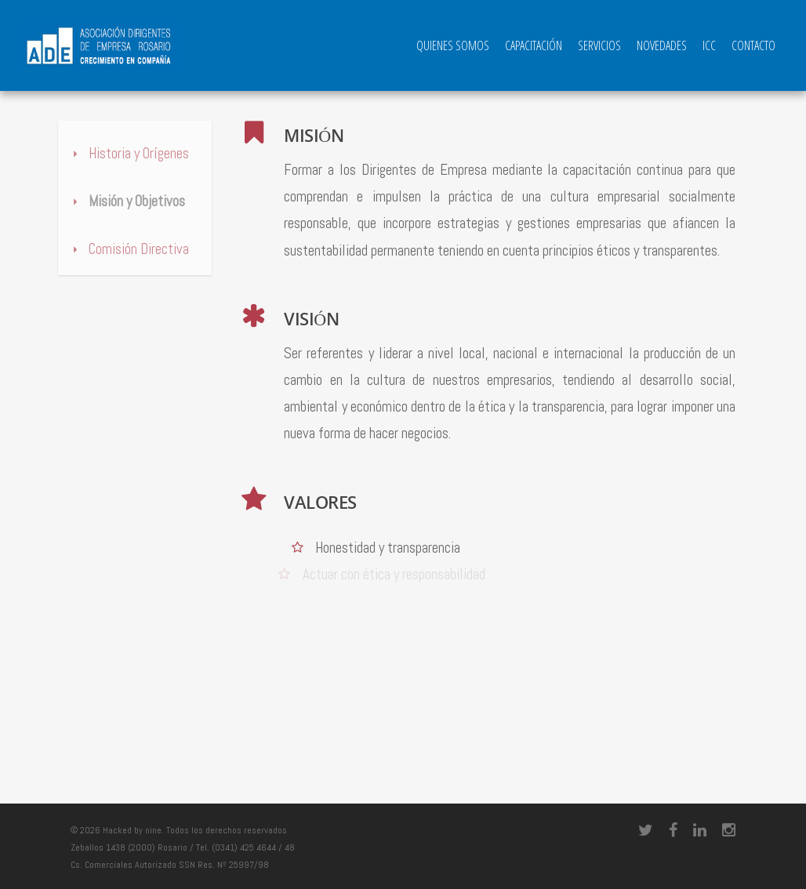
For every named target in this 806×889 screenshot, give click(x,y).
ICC (709, 45)
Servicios (599, 45)
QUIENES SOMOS (452, 45)
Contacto (753, 45)
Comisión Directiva (127, 249)
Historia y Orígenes (127, 153)
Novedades (662, 45)
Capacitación (533, 45)
